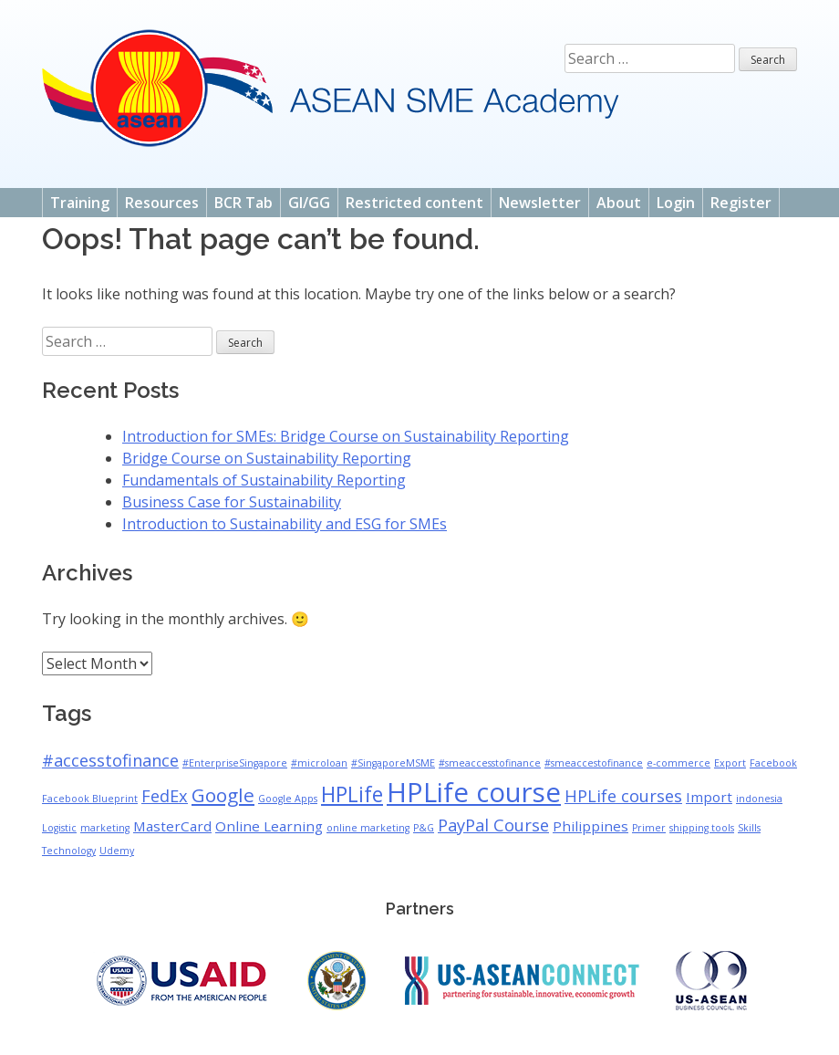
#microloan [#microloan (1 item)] (319, 763)
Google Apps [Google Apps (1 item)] (287, 798)
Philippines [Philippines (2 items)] (590, 826)
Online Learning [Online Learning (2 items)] (269, 826)
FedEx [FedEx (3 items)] (164, 796)
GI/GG (309, 203)
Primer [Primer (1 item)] (649, 827)
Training (79, 203)
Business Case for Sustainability (231, 502)
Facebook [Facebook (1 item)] (773, 763)
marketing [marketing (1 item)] (104, 827)
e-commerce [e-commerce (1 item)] (678, 763)
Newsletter (540, 203)
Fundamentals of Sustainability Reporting (264, 480)
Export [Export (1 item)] (730, 763)
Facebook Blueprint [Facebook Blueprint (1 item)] (90, 798)
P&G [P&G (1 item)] (423, 827)
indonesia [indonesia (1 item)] (759, 798)
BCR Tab (243, 203)
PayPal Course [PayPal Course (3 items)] (493, 825)
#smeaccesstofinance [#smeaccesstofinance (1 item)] (490, 763)
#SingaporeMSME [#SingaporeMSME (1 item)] (393, 763)
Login (676, 203)
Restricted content (414, 203)
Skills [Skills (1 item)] (749, 827)
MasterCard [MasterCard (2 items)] (172, 826)
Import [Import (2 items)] (709, 797)
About (618, 203)
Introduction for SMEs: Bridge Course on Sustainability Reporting (345, 436)
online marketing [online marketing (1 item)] (367, 827)
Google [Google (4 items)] (223, 795)
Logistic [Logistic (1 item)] (59, 827)
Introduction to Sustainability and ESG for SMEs (284, 524)
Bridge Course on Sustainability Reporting (266, 458)
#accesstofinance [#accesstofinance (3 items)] (110, 760)
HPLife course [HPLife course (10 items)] (474, 792)
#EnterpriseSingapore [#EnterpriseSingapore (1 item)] (234, 763)
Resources (162, 203)
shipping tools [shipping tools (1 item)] (701, 827)
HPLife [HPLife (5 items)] (352, 794)
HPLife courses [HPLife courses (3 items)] (623, 796)
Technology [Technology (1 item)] (69, 850)
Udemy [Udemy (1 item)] (116, 850)
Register (741, 203)
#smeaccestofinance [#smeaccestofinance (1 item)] (593, 763)
